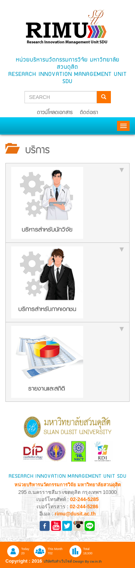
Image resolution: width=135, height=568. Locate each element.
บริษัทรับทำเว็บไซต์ (58, 561)
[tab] (67, 203)
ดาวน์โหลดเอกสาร (55, 112)
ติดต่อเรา (89, 112)
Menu (123, 126)
